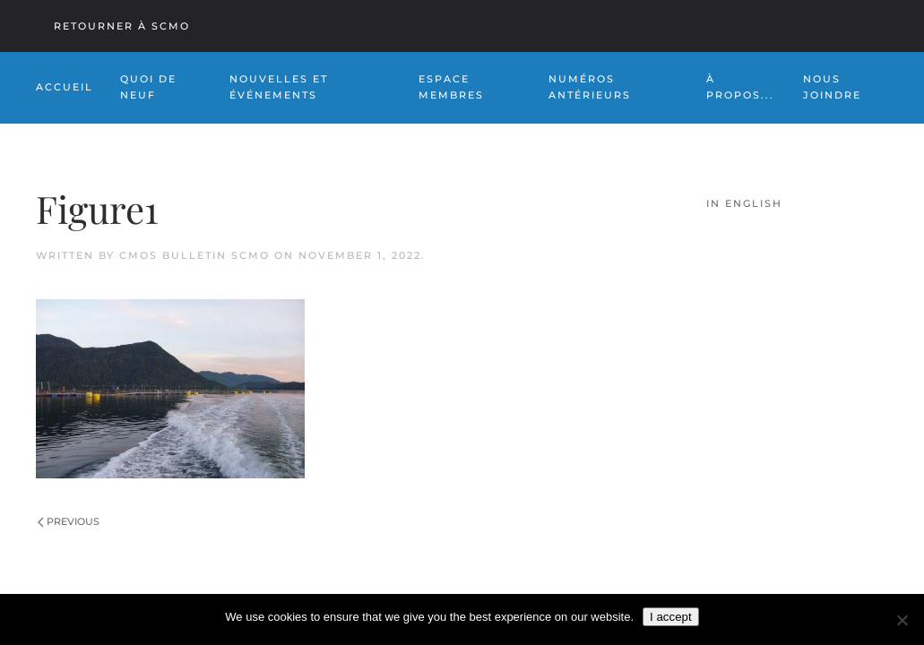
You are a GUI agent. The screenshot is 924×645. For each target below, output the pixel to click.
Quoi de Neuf (148, 87)
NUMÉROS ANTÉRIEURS (589, 87)
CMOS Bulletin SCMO (194, 255)
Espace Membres (451, 87)
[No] (902, 620)
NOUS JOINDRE (832, 87)
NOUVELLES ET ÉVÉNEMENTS (278, 87)
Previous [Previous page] (68, 521)
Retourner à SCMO (122, 26)
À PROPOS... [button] (740, 87)
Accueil (64, 87)
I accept (671, 617)
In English (744, 203)
